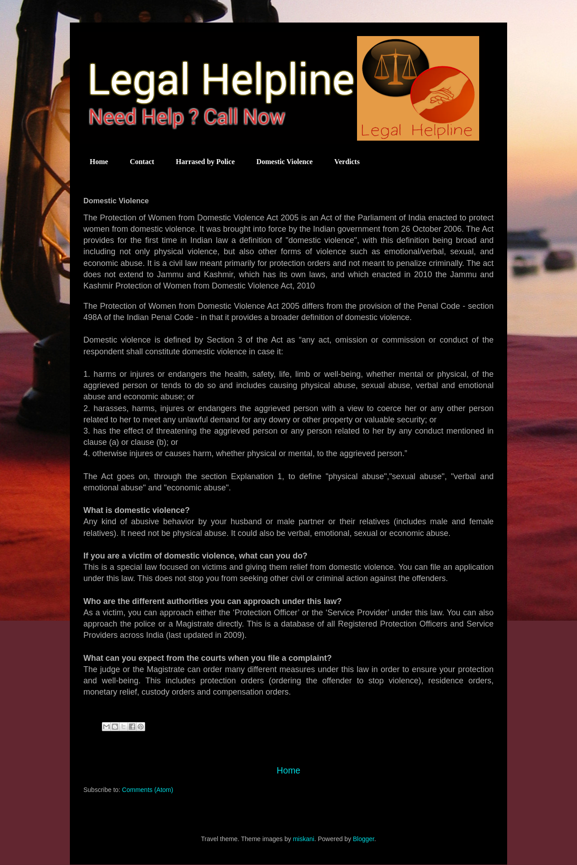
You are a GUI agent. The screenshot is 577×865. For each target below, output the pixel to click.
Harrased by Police (205, 161)
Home (99, 161)
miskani (303, 838)
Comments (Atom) (148, 789)
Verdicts (347, 161)
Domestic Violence (284, 161)
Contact (142, 161)
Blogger (363, 838)
